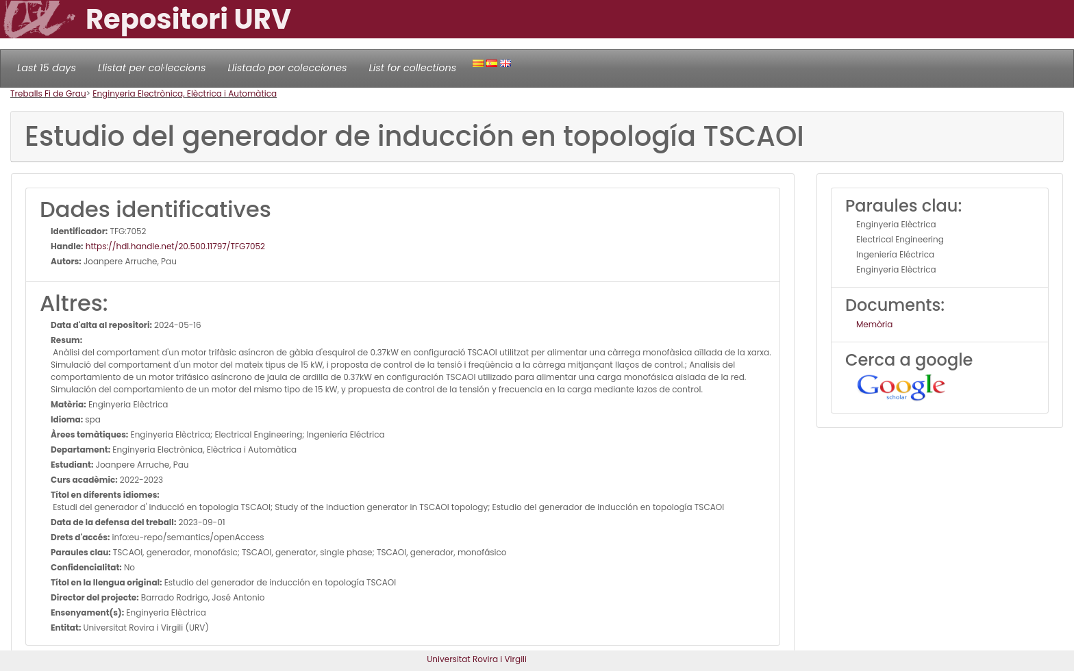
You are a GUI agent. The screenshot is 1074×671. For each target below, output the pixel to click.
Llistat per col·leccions (152, 68)
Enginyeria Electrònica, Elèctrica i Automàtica (184, 93)
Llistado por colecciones (287, 68)
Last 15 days (46, 68)
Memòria (874, 324)
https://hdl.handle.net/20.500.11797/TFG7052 (174, 246)
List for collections (412, 68)
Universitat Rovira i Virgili (477, 659)
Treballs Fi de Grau (48, 93)
